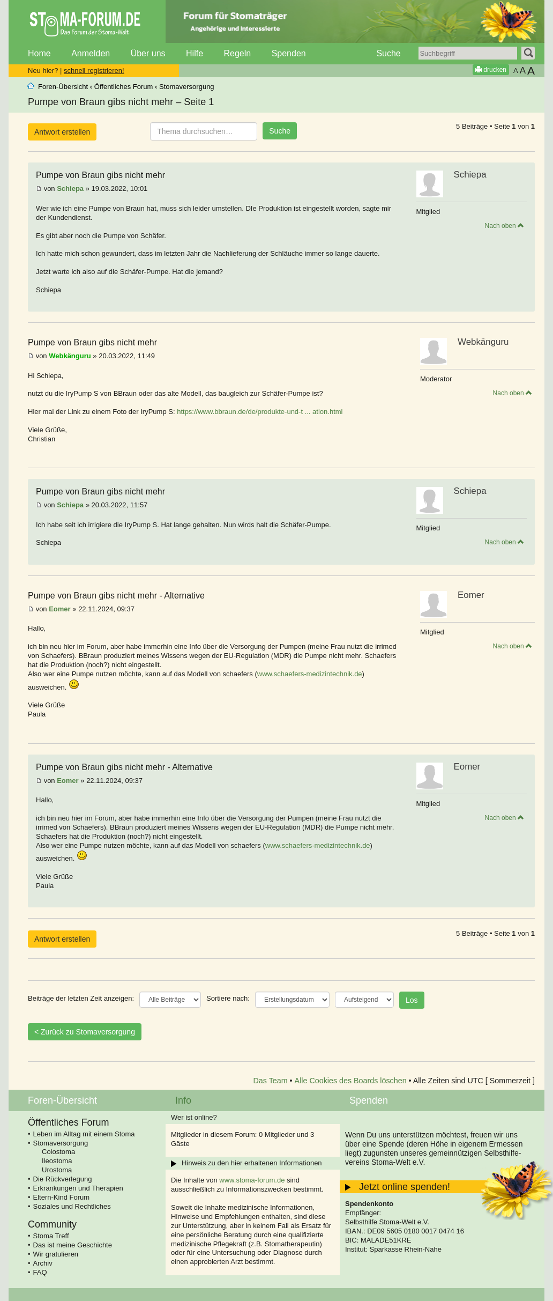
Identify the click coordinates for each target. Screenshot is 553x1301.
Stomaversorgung (186, 87)
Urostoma (57, 1170)
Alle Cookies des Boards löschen (351, 1080)
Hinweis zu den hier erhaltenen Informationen (252, 1163)
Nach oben (504, 226)
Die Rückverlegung (62, 1179)
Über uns (148, 53)
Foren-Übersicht (63, 87)
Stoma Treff (51, 1236)
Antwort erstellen (62, 132)
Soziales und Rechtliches (72, 1206)
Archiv (43, 1263)
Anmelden (90, 53)
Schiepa (70, 188)
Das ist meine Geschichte (72, 1245)
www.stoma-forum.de (252, 1180)
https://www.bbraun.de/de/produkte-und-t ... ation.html (259, 412)
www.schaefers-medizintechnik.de (309, 674)
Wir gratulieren (56, 1254)
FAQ (40, 1272)
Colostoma (58, 1152)
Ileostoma (57, 1161)
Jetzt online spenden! (404, 1186)
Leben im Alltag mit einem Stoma (84, 1134)
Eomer (59, 609)
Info (183, 1100)
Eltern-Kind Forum (61, 1197)
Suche (388, 53)
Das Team (270, 1080)
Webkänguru (70, 356)
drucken (490, 69)
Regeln (237, 53)
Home (39, 53)
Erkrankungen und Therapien (78, 1188)
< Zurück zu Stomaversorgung (84, 1032)
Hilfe (194, 53)
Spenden (289, 53)
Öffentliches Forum (123, 87)
